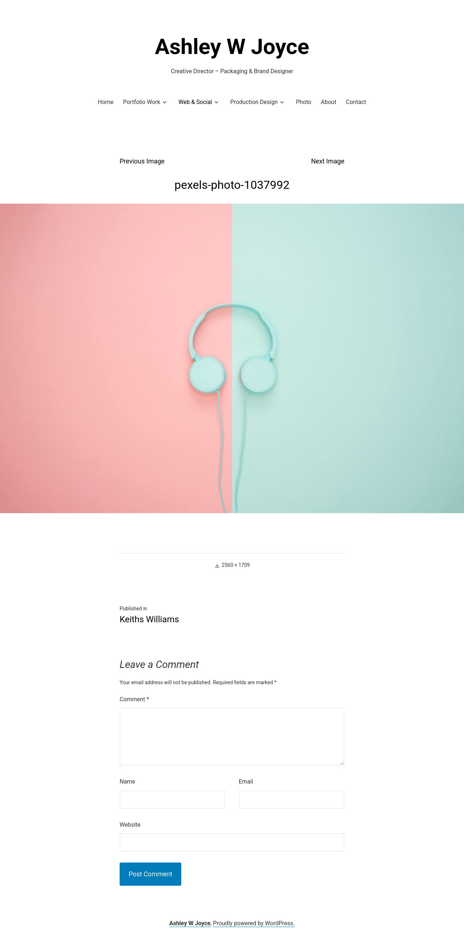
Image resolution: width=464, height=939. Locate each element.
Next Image (327, 161)
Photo (303, 102)
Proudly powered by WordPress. (254, 923)
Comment (134, 699)
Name (127, 781)
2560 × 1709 (236, 565)
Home (105, 102)
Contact (356, 102)
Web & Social (195, 102)
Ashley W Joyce (232, 46)
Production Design (254, 102)
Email (246, 781)
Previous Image (142, 161)
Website (130, 824)
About (328, 102)
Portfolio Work (141, 102)
